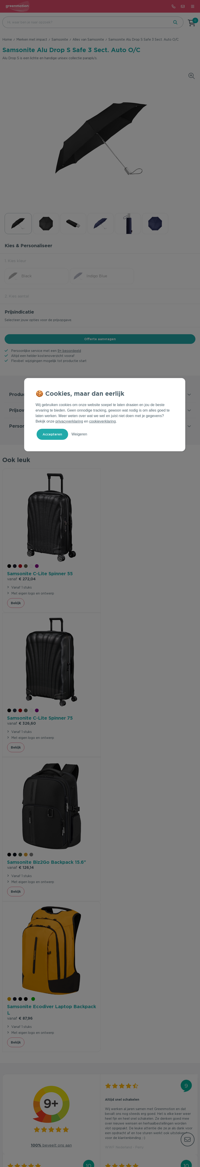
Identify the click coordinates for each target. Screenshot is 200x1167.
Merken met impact (31, 39)
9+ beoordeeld (69, 351)
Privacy (95, 1149)
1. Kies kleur (15, 261)
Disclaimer (128, 1149)
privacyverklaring (69, 421)
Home (7, 39)
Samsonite (60, 39)
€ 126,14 (20, 722)
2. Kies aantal (17, 296)
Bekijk (16, 602)
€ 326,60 (119, 578)
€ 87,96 (117, 728)
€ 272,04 (21, 578)
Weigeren (79, 434)
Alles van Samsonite (88, 39)
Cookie (110, 1149)
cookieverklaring (102, 421)
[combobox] (85, 22)
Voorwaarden (75, 1149)
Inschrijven (171, 1045)
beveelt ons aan (51, 855)
